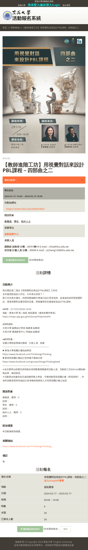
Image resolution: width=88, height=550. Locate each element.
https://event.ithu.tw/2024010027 (25, 208)
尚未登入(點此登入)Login (44, 5)
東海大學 (21, 5)
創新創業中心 (11, 234)
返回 (65, 529)
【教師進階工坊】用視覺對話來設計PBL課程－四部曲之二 (50, 27)
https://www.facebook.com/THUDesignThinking (27, 446)
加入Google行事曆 (54, 480)
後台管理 (66, 5)
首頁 (5, 27)
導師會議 (15, 27)
